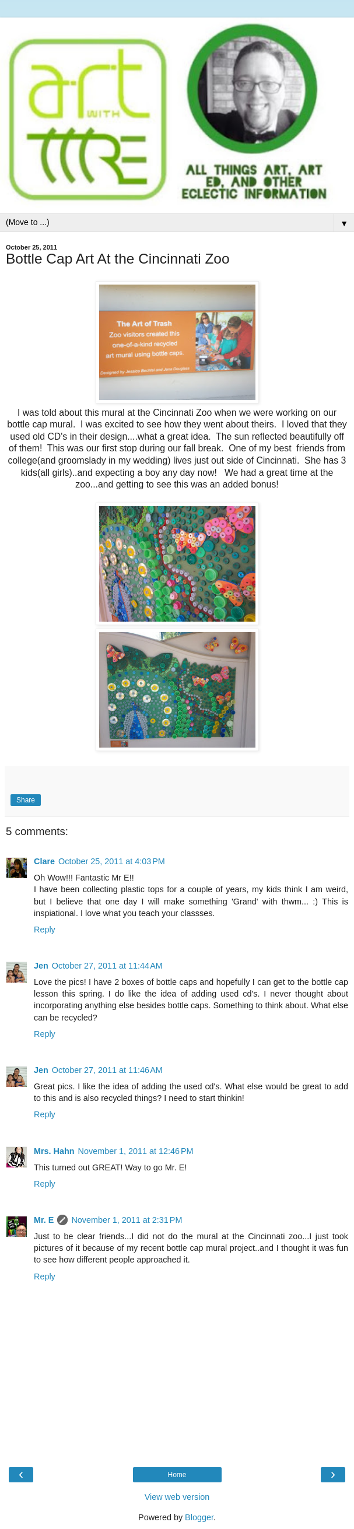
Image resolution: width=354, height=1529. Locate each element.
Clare (44, 861)
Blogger (199, 1517)
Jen (41, 965)
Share (25, 800)
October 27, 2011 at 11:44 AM (107, 965)
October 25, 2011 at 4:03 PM (111, 861)
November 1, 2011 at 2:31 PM (126, 1220)
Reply (44, 929)
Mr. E (44, 1220)
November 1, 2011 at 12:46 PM (136, 1151)
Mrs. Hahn (54, 1151)
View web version (177, 1497)
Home (176, 1475)
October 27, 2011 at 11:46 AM (107, 1070)
